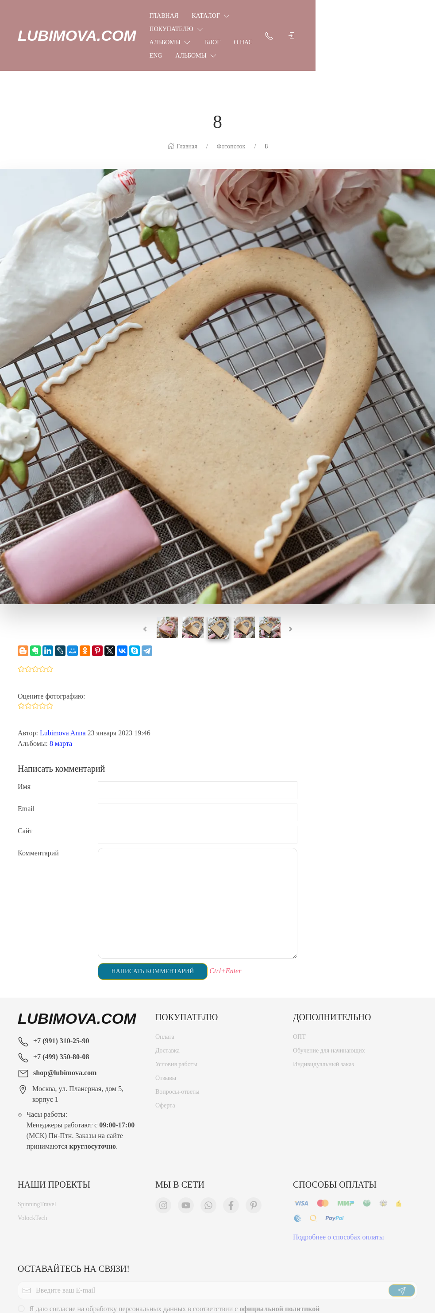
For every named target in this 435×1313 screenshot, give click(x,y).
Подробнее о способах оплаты (338, 1186)
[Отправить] (402, 1239)
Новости (292, 1281)
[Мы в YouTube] (186, 1154)
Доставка (167, 999)
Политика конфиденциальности (202, 1281)
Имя (24, 733)
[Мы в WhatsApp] (208, 1154)
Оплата (164, 986)
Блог (157, 29)
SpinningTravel (37, 1153)
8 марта (61, 690)
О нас (187, 29)
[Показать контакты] (388, 22)
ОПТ (299, 986)
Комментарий (38, 800)
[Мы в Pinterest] (254, 1154)
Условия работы (176, 1013)
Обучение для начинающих (329, 999)
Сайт (25, 777)
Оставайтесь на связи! (74, 1215)
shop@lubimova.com (64, 1019)
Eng (216, 29)
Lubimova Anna (63, 680)
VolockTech (32, 1167)
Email (26, 755)
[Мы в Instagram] (163, 1154)
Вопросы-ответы (177, 1040)
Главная (164, 15)
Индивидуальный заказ (323, 1013)
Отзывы (165, 1027)
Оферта (165, 1054)
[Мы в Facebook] (231, 1154)
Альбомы (333, 15)
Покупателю (271, 15)
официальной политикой (279, 1258)
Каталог (211, 15)
